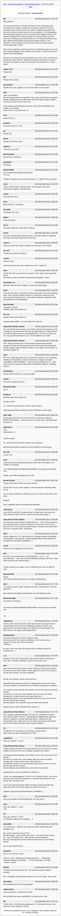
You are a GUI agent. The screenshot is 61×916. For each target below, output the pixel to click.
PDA (30, 7)
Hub (4, 4)
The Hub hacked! (37, 13)
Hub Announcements (15, 4)
